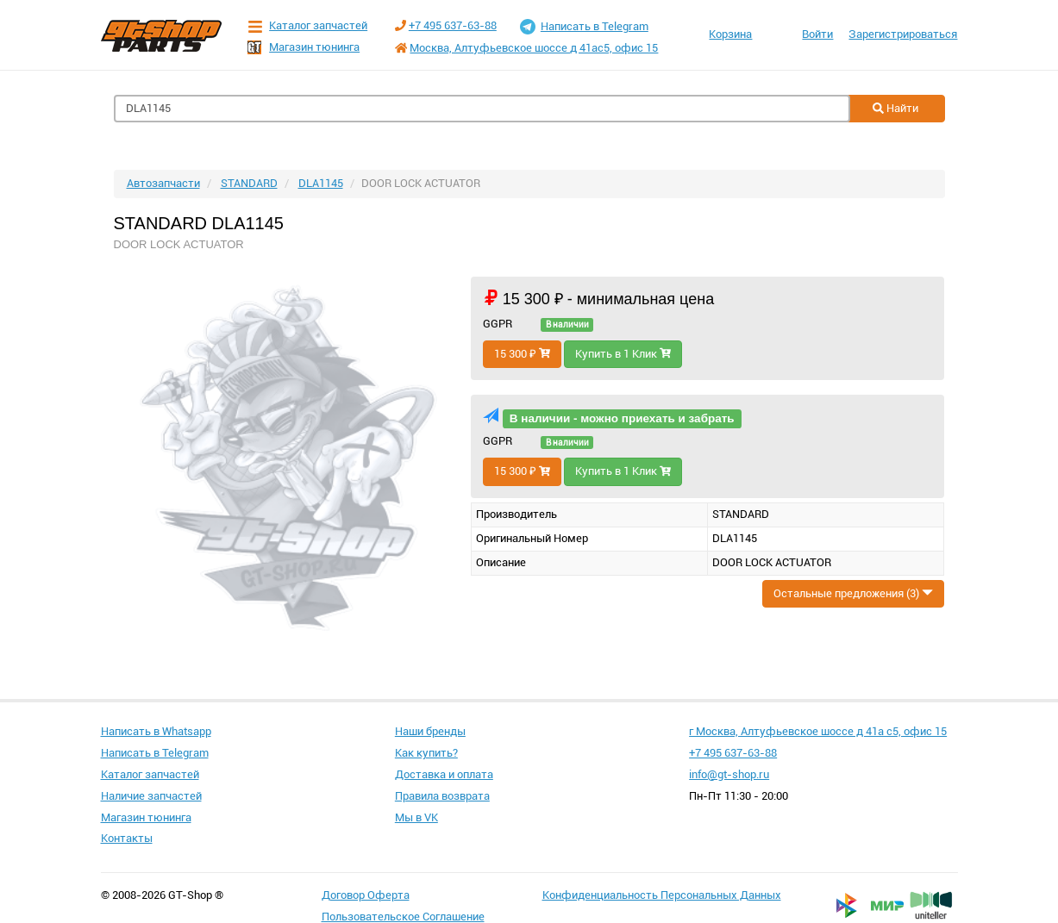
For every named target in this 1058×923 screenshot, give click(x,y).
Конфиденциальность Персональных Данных (661, 895)
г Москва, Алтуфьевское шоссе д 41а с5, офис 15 (818, 731)
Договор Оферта (366, 895)
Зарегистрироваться (902, 34)
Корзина (730, 34)
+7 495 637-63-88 (453, 25)
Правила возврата (442, 795)
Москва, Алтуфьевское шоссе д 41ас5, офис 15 (534, 47)
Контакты (127, 838)
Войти (817, 34)
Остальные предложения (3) (853, 593)
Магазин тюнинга (303, 47)
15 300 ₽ (522, 353)
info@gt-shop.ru (729, 774)
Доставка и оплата (444, 774)
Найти (895, 108)
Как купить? (426, 752)
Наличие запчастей (151, 795)
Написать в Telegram (584, 26)
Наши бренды (430, 731)
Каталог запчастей (307, 26)
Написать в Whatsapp (156, 731)
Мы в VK (416, 817)
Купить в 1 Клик (623, 353)
